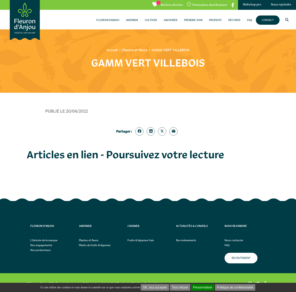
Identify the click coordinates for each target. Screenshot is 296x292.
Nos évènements (186, 240)
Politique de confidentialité (235, 287)
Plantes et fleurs (88, 240)
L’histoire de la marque (43, 240)
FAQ (227, 245)
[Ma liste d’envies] (167, 5)
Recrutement (241, 257)
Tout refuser (180, 287)
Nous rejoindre (281, 4)
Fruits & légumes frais (140, 240)
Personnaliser (202, 287)
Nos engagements (41, 245)
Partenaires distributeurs (209, 5)
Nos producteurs (40, 250)
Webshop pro (252, 4)
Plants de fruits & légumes (95, 245)
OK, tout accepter (155, 287)
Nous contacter (234, 240)
